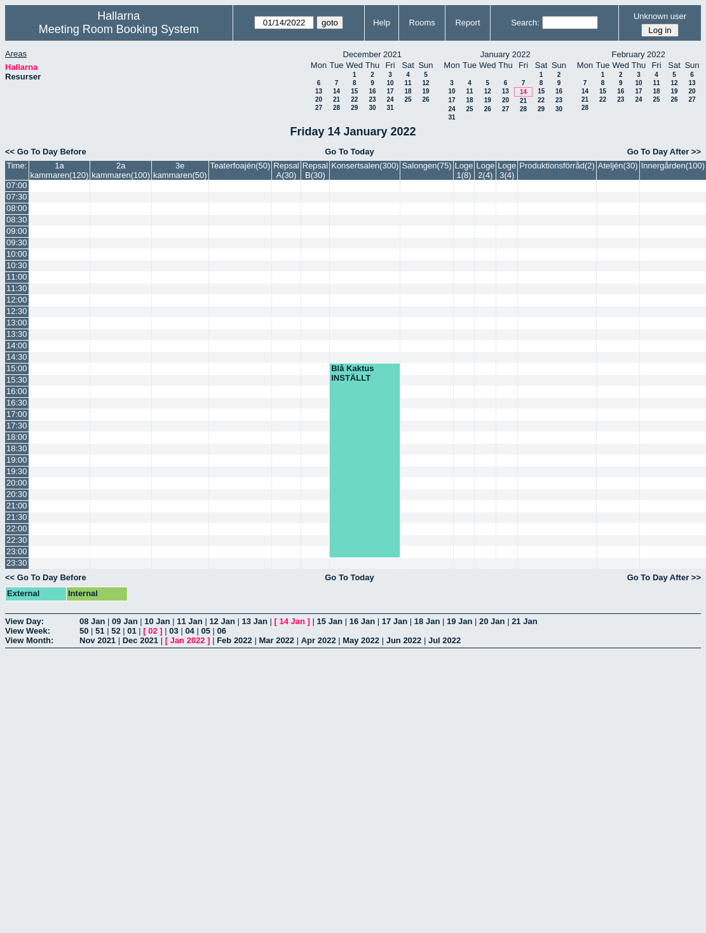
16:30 (16, 402)
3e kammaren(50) (180, 170)
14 (336, 91)
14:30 (16, 357)
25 (407, 99)
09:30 (16, 242)
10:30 (16, 265)
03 (173, 631)
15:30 (16, 380)
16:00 (16, 391)
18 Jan (427, 621)
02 (152, 631)
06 (221, 631)
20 (318, 99)
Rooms (422, 22)
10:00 (16, 254)
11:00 (16, 277)
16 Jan (362, 621)
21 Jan (524, 621)
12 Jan (221, 621)
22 (354, 99)
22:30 (16, 540)
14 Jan (292, 621)
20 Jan (492, 621)
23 (372, 99)
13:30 (16, 334)
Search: (525, 22)
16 (372, 91)
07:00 (16, 185)
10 (389, 82)
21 (336, 99)
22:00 (16, 528)
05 (205, 631)
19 (425, 91)
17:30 (16, 425)
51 (99, 631)
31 (389, 107)
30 (372, 107)
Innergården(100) (673, 165)
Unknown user (660, 16)
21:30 (16, 517)
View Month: (29, 640)
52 (115, 631)
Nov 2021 (97, 640)
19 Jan (459, 621)
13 (318, 91)
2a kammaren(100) (121, 170)
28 (336, 107)
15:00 (16, 368)
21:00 (16, 505)
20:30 (16, 494)
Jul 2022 (444, 640)
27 (318, 107)
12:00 (16, 299)
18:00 (16, 437)
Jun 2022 (404, 640)
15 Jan (330, 621)
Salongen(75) (426, 165)
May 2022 (361, 640)
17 (389, 91)
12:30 (16, 311)
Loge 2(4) (485, 170)
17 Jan (394, 621)
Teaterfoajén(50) (240, 165)
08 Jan (92, 621)
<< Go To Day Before (45, 151)
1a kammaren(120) (60, 170)
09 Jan (124, 621)
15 (354, 91)
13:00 (16, 322)
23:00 (16, 551)
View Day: (24, 621)
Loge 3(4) (507, 170)
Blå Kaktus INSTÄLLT (352, 373)
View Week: (27, 631)
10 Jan (157, 621)
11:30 (16, 288)
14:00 (16, 345)
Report (467, 22)
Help (381, 22)
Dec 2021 (140, 640)
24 (389, 99)
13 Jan (254, 621)
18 (407, 91)
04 (189, 631)
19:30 (16, 471)
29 (354, 107)
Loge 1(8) (464, 170)
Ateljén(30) (618, 165)
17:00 (16, 414)
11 (407, 82)
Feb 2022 (234, 640)
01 (131, 631)
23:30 (16, 563)
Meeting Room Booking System (119, 29)
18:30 (16, 448)
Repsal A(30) (286, 170)
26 (425, 99)
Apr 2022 (318, 640)
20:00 (16, 482)
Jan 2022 (187, 640)
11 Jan (189, 621)
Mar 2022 (276, 640)
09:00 (16, 231)
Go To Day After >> (664, 151)
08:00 (16, 208)
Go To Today (349, 151)
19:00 (16, 460)
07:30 (16, 196)
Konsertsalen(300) (364, 165)
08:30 (16, 219)
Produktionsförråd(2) (557, 165)
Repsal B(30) (315, 170)
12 (425, 82)
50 (83, 631)
